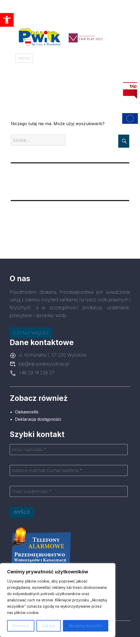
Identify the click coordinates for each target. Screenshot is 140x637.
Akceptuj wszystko (85, 625)
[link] (7, 20)
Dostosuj (21, 625)
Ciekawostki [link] (26, 411)
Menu (24, 58)
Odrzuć (48, 625)
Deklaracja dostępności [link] (38, 419)
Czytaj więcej (31, 332)
